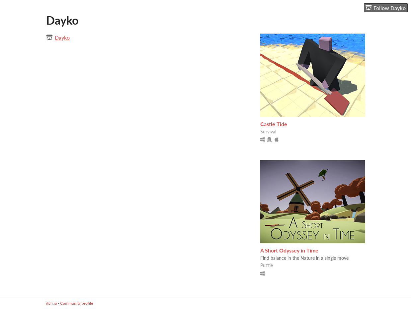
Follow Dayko (386, 7)
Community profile (76, 303)
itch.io (51, 303)
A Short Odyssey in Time (289, 250)
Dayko (62, 37)
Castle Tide (273, 124)
